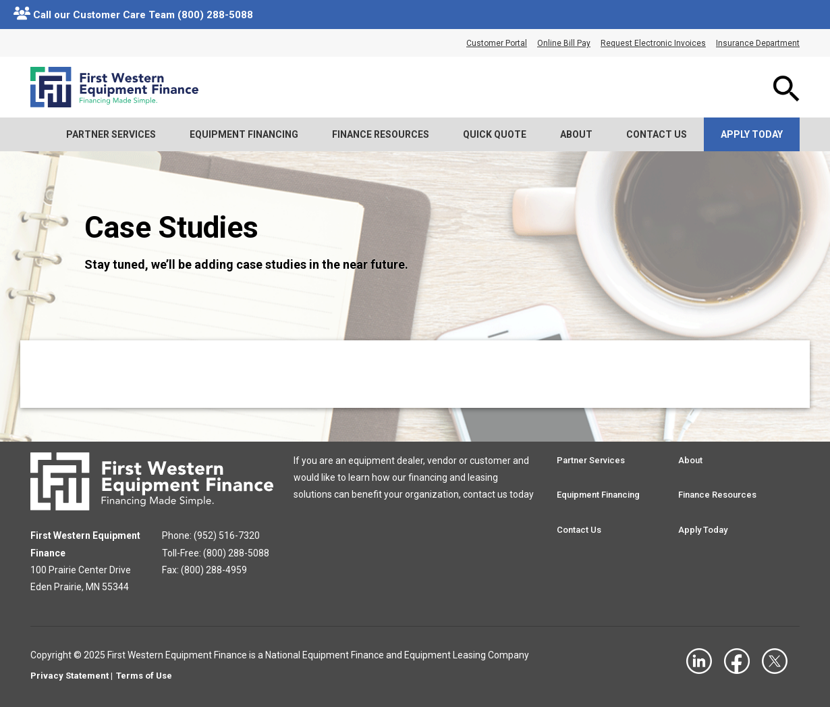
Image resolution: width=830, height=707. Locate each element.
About (576, 134)
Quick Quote (494, 134)
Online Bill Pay (563, 43)
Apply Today (752, 134)
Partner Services (111, 134)
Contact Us (656, 134)
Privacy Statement (69, 676)
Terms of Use (144, 676)
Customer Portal (496, 43)
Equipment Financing (244, 134)
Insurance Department (758, 43)
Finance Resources (380, 134)
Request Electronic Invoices (653, 43)
